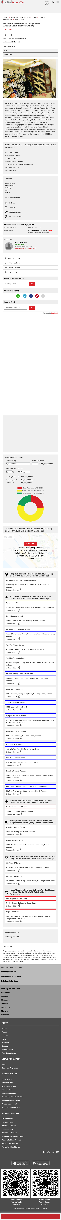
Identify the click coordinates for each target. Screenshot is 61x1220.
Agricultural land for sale (11, 1147)
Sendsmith (54, 313)
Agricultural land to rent (11, 1107)
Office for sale (7, 1129)
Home (4, 1028)
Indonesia (5, 1015)
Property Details (9, 47)
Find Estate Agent (9, 1053)
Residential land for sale (11, 1140)
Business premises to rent (12, 1097)
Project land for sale (10, 1143)
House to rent (7, 1079)
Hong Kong (5, 992)
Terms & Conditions (41, 1208)
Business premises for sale (12, 1136)
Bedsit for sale (7, 1122)
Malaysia (4, 1011)
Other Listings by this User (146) (25, 248)
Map (5, 50)
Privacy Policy (7, 1050)
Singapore (5, 1007)
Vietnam (4, 996)
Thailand (4, 1004)
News (4, 1039)
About (4, 1032)
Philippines (5, 1000)
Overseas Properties (10, 1068)
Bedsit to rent (7, 1083)
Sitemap (5, 1046)
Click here (30, 544)
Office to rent (7, 1090)
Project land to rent (9, 1104)
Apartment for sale (9, 1126)
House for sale (7, 1119)
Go (32, 284)
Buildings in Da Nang (9, 981)
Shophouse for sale (9, 1133)
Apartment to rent (9, 1086)
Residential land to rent (11, 1100)
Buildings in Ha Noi (8, 972)
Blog (4, 1064)
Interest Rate (11, 469)
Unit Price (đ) (11, 461)
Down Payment (38, 461)
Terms (20, 469)
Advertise (5, 1042)
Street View (8, 54)
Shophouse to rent (9, 1093)
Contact (5, 1035)
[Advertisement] (30, 333)
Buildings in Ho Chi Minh (11, 976)
